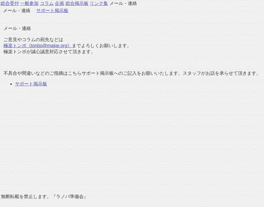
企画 (59, 3)
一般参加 (29, 3)
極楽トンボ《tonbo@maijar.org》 (37, 45)
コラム (47, 3)
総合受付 (10, 3)
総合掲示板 (76, 3)
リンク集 (99, 3)
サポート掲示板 (52, 10)
